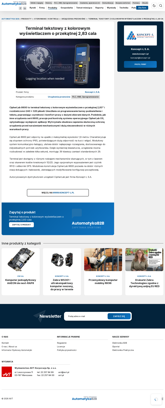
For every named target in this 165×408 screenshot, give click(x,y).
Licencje (61, 346)
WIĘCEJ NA (58, 193)
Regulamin (62, 343)
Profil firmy (140, 64)
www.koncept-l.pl (140, 54)
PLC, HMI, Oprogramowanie (65, 3)
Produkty (52, 8)
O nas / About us (9, 346)
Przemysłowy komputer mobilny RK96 (103, 281)
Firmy (42, 8)
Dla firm (142, 8)
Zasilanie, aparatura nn (90, 3)
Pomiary (136, 3)
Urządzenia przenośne (59, 97)
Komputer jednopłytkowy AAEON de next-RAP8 (20, 281)
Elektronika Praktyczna (123, 350)
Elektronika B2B (119, 343)
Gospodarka (67, 8)
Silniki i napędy (37, 3)
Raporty (99, 8)
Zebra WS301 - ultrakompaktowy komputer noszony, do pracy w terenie (61, 284)
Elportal (115, 346)
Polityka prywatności (66, 350)
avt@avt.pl (63, 372)
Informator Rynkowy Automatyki (17, 350)
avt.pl (61, 375)
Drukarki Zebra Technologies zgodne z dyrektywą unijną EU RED (144, 283)
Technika (123, 8)
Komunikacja (107, 3)
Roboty (49, 3)
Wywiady (111, 8)
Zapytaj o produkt (21, 225)
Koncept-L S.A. (92, 92)
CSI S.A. (20, 276)
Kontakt (5, 343)
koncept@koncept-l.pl (140, 58)
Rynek (33, 8)
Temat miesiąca (84, 8)
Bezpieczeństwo (123, 3)
